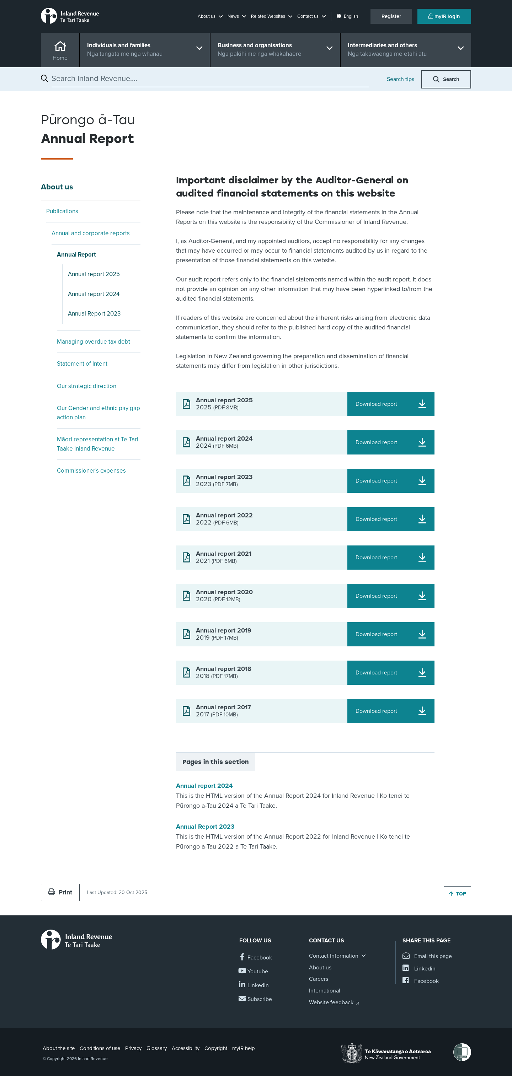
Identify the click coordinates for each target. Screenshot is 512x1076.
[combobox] (210, 78)
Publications (62, 211)
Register (391, 16)
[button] (210, 16)
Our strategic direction (86, 386)
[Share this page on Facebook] (420, 981)
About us (57, 187)
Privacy (133, 1048)
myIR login (444, 16)
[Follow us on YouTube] (253, 971)
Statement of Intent (82, 363)
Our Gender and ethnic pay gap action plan (98, 412)
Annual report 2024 (93, 294)
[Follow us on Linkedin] (254, 985)
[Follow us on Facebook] (255, 957)
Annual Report (76, 254)
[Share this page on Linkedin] (419, 968)
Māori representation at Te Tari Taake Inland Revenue (97, 444)
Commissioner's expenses (91, 470)
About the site (59, 1048)
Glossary (156, 1048)
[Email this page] (427, 956)
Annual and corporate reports (91, 233)
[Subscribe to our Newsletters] (255, 999)
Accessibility (185, 1048)
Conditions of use (100, 1048)
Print (60, 892)
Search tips (400, 79)
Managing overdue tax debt (93, 341)
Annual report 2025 (94, 274)
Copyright (215, 1048)
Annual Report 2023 (94, 313)
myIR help (243, 1048)
